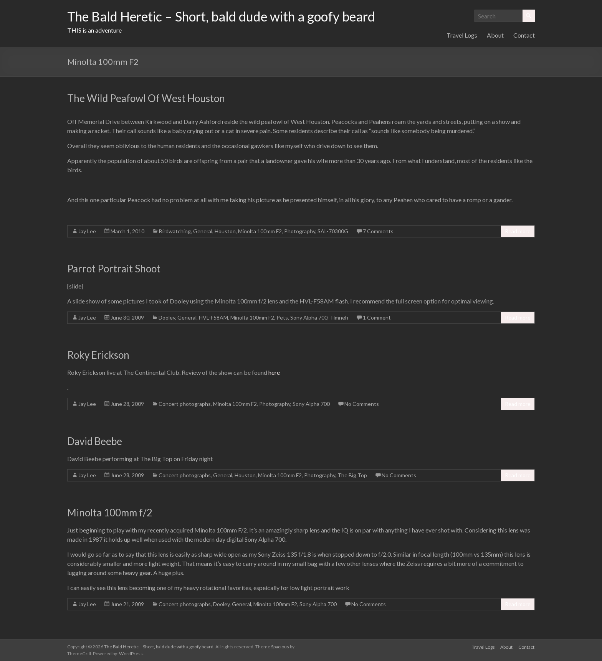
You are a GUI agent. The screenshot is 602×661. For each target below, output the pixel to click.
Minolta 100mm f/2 (109, 512)
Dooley (167, 317)
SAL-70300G (333, 231)
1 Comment (377, 317)
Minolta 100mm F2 (260, 231)
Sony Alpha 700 (308, 317)
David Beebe (94, 441)
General (202, 231)
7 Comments (378, 231)
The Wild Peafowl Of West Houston (146, 98)
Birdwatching (175, 231)
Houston (225, 231)
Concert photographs (185, 404)
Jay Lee (87, 231)
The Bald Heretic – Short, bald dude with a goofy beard (232, 16)
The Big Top (352, 475)
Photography (299, 231)
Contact (524, 35)
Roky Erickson (98, 355)
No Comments (361, 404)
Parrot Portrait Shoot (113, 268)
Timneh (339, 317)
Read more (518, 231)
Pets (282, 317)
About (495, 35)
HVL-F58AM (213, 317)
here (274, 372)
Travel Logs (462, 35)
